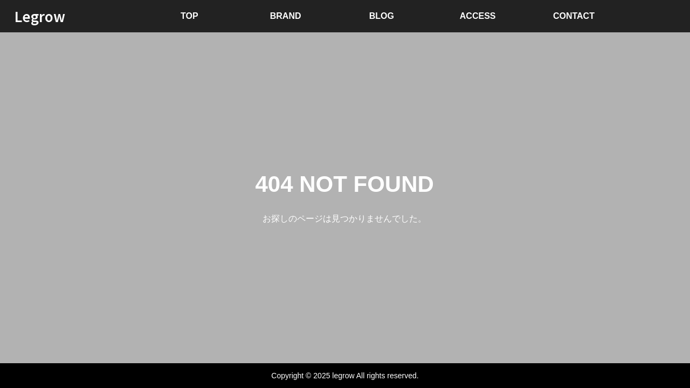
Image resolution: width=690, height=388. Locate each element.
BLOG (381, 15)
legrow (343, 375)
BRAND (285, 15)
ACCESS (478, 15)
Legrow (40, 16)
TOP (189, 15)
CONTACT (574, 15)
